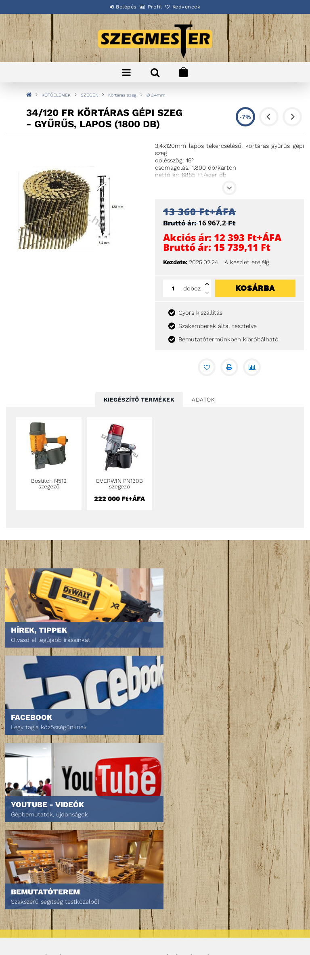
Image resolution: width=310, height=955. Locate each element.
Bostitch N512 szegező (49, 484)
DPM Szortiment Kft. (186, 927)
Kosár (168, 834)
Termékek (28, 811)
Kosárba (255, 288)
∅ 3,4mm (156, 95)
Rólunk (25, 834)
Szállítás (28, 920)
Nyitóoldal (30, 800)
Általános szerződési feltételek (59, 886)
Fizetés (25, 908)
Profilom (172, 822)
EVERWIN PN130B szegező (119, 484)
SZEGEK (89, 95)
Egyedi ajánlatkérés (43, 822)
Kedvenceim (176, 845)
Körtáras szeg (122, 95)
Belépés (117, 7)
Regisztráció (177, 811)
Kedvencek (195, 7)
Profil (155, 7)
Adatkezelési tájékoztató (49, 897)
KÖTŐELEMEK (56, 95)
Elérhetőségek (36, 931)
